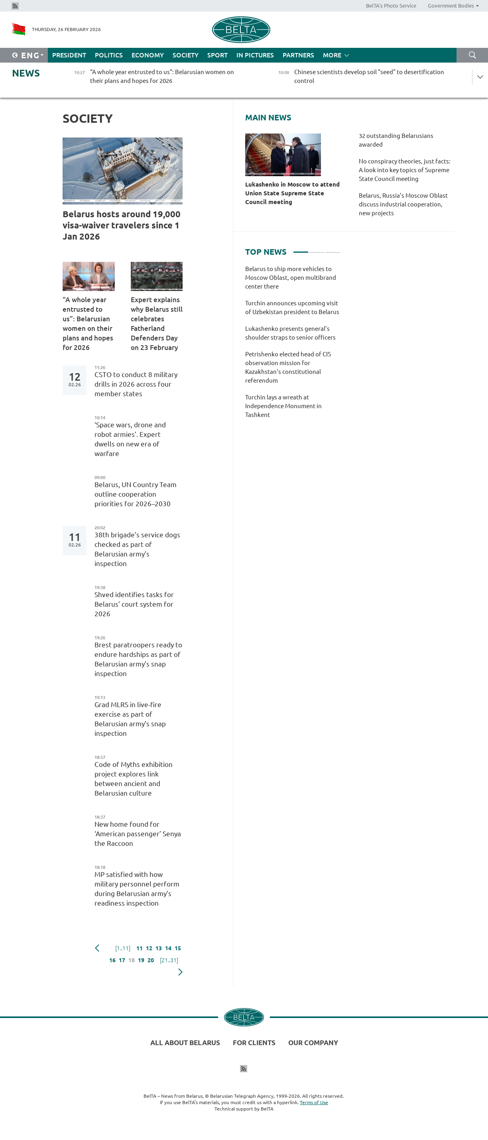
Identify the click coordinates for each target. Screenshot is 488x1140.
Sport (217, 55)
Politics (109, 55)
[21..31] (169, 960)
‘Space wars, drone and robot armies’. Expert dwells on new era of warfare (130, 439)
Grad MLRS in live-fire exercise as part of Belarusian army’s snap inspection (130, 719)
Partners (298, 55)
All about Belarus (185, 1042)
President (69, 55)
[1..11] (122, 948)
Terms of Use (314, 1102)
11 (139, 948)
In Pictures (255, 55)
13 (158, 948)
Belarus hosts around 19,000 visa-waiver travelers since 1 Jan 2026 (122, 225)
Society (186, 55)
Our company (313, 1042)
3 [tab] (332, 249)
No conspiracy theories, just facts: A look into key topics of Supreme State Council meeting (405, 170)
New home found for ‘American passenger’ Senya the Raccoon (137, 833)
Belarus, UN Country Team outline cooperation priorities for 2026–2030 (135, 494)
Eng (30, 55)
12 (149, 948)
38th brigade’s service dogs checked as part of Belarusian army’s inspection (137, 549)
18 (131, 960)
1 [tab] (300, 249)
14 (168, 948)
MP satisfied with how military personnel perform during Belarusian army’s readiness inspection (136, 889)
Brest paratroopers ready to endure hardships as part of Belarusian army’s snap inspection (138, 659)
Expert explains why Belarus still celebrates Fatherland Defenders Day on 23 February (157, 323)
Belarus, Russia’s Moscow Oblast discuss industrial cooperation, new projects (403, 204)
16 (112, 960)
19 (141, 960)
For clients (254, 1042)
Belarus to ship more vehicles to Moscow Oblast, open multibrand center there (290, 277)
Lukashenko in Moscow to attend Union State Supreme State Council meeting (292, 193)
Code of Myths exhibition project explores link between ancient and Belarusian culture (133, 779)
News (26, 73)
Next (180, 972)
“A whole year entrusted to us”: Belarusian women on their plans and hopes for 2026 (88, 323)
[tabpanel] (292, 346)
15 (178, 948)
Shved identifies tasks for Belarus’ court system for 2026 (134, 604)
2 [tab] (316, 249)
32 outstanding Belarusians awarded (396, 140)
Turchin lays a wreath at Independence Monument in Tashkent (283, 406)
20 (151, 960)
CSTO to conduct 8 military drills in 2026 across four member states (135, 384)
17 (122, 960)
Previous (97, 948)
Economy (148, 55)
